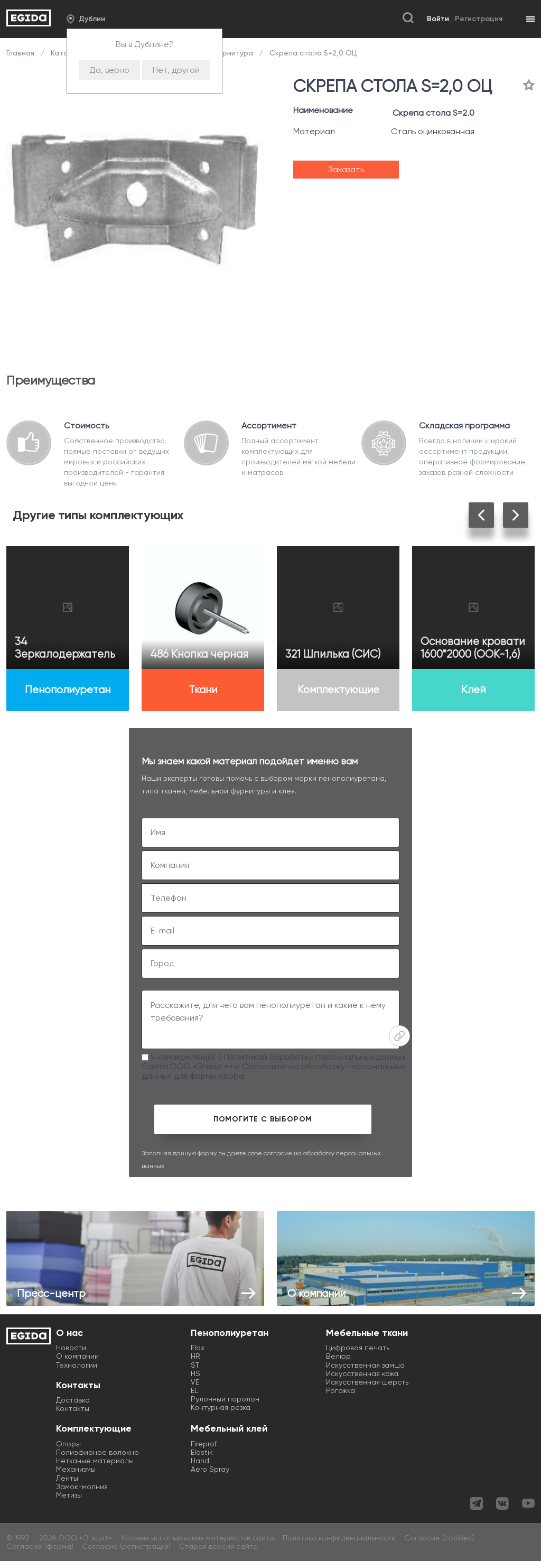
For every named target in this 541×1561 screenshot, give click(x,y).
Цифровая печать (357, 1347)
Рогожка (340, 1390)
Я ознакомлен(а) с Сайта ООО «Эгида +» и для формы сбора (274, 1066)
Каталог (65, 53)
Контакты (72, 1408)
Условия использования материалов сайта (197, 1538)
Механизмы (76, 1469)
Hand (200, 1460)
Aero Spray (210, 1469)
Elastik (202, 1452)
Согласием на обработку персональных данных (273, 1071)
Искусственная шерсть (367, 1382)
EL (194, 1390)
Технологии (76, 1365)
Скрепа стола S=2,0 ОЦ (312, 53)
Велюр (338, 1356)
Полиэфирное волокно (97, 1452)
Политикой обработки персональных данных (315, 1057)
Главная (21, 53)
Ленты (67, 1478)
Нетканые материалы (95, 1460)
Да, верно (109, 70)
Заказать (346, 169)
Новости (71, 1347)
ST (195, 1365)
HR (195, 1356)
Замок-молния (82, 1486)
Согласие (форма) (39, 1546)
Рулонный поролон (225, 1399)
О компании (77, 1356)
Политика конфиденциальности (339, 1538)
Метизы (69, 1495)
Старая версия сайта (218, 1546)
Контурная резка (220, 1407)
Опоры (68, 1444)
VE (195, 1382)
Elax (197, 1347)
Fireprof (204, 1444)
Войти (438, 18)
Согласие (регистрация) (126, 1546)
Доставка (73, 1400)
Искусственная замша (365, 1365)
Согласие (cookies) (439, 1538)
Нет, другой (176, 70)
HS (195, 1373)
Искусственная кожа (362, 1373)
